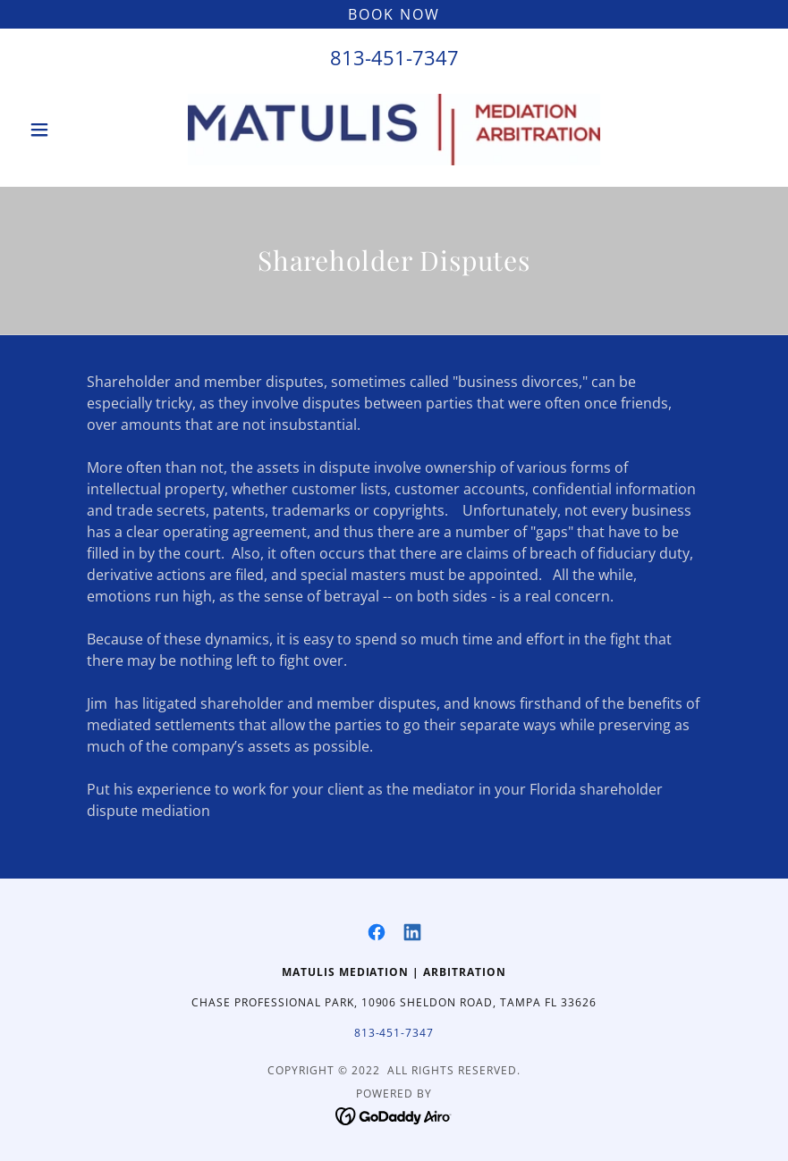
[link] (394, 129)
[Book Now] (394, 14)
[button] (77, 129)
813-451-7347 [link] (394, 57)
